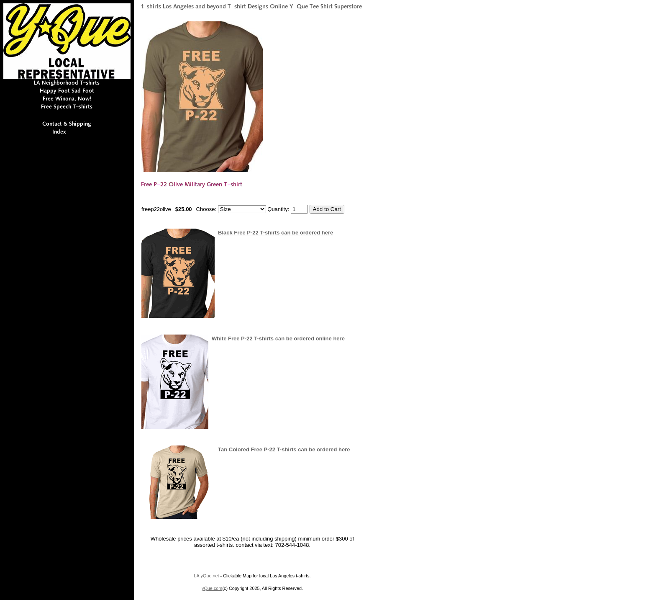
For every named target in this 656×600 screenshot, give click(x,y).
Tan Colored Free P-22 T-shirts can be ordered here (284, 449)
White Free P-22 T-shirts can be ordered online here (278, 338)
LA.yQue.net (206, 575)
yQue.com (212, 588)
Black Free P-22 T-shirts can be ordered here (275, 232)
